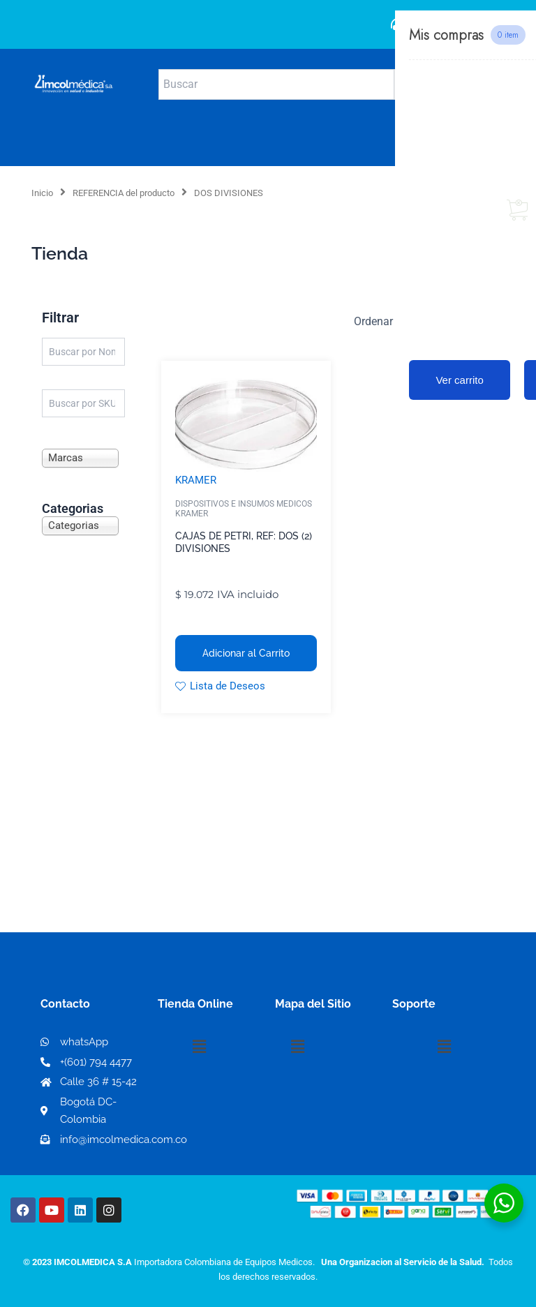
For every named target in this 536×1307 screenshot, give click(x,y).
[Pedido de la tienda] (428, 321)
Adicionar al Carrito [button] (246, 653)
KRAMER (195, 480)
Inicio (42, 193)
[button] (199, 1046)
